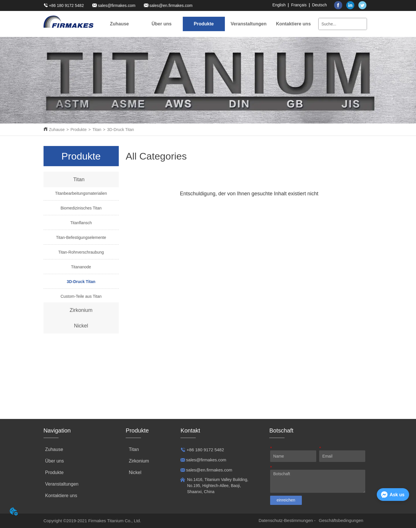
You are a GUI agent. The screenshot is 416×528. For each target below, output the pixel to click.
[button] (161, 24)
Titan (97, 129)
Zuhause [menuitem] (119, 23)
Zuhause (57, 129)
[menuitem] (161, 24)
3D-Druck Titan (120, 129)
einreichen (285, 500)
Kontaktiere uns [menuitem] (293, 23)
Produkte (78, 129)
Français (299, 5)
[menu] (206, 24)
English (279, 5)
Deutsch (319, 5)
